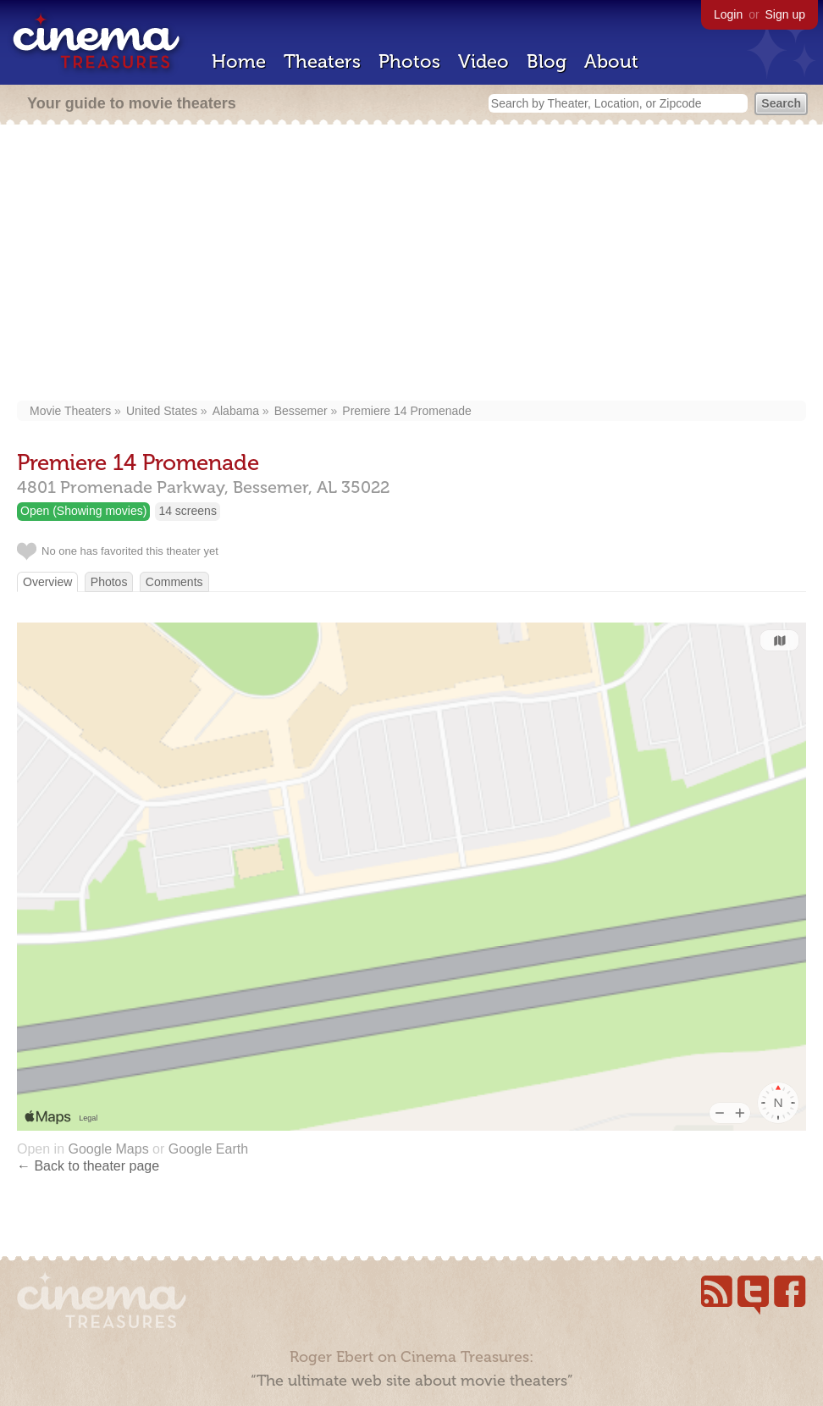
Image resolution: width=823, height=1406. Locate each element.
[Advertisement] (411, 264)
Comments (174, 582)
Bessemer (301, 411)
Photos (409, 61)
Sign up (785, 14)
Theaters (322, 61)
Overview (47, 582)
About (611, 61)
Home (239, 61)
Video (483, 61)
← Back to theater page (88, 1166)
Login (728, 14)
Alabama (236, 411)
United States (161, 411)
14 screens (187, 511)
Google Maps (108, 1149)
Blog (546, 61)
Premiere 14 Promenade (407, 411)
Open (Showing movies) (83, 511)
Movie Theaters (70, 411)
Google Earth (208, 1149)
